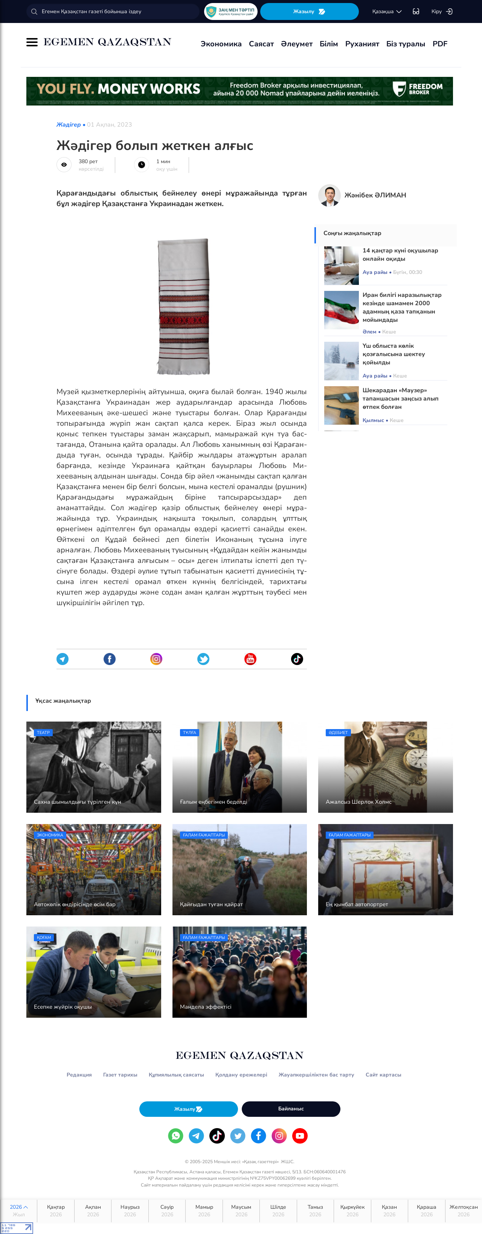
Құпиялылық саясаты (176, 1074)
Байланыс (291, 1108)
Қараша (426, 1211)
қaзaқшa (387, 11)
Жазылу (309, 11)
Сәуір (167, 1211)
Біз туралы (406, 44)
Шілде (278, 1211)
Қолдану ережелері (241, 1074)
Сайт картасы (383, 1074)
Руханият (362, 44)
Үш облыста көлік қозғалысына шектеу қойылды (394, 354)
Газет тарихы (120, 1074)
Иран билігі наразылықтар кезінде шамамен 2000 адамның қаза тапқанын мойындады (402, 307)
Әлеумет (297, 44)
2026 (18, 1211)
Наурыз (129, 1211)
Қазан (389, 1211)
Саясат (261, 44)
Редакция (79, 1074)
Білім (329, 44)
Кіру (442, 11)
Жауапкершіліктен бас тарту (316, 1074)
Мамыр (203, 1211)
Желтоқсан (463, 1211)
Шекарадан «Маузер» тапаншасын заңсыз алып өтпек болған (401, 398)
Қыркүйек (352, 1211)
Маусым (241, 1211)
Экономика (221, 44)
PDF (440, 44)
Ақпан (92, 1211)
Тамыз (315, 1211)
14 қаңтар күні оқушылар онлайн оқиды (400, 254)
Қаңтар (55, 1211)
